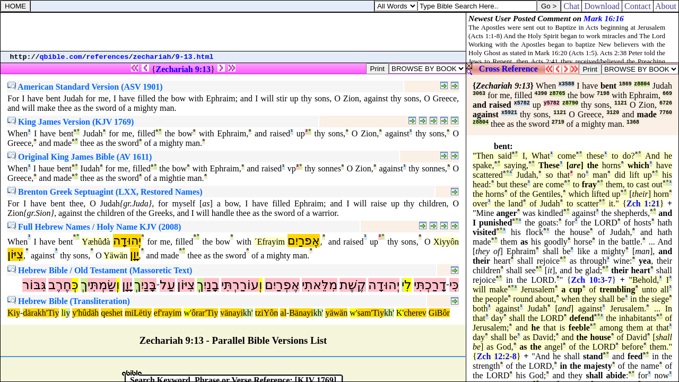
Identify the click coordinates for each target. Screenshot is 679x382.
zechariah (152, 57)
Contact (637, 6)
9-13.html (195, 57)
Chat (571, 6)
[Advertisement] (233, 32)
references (107, 57)
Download (602, 6)
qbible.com (61, 57)
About (666, 6)
